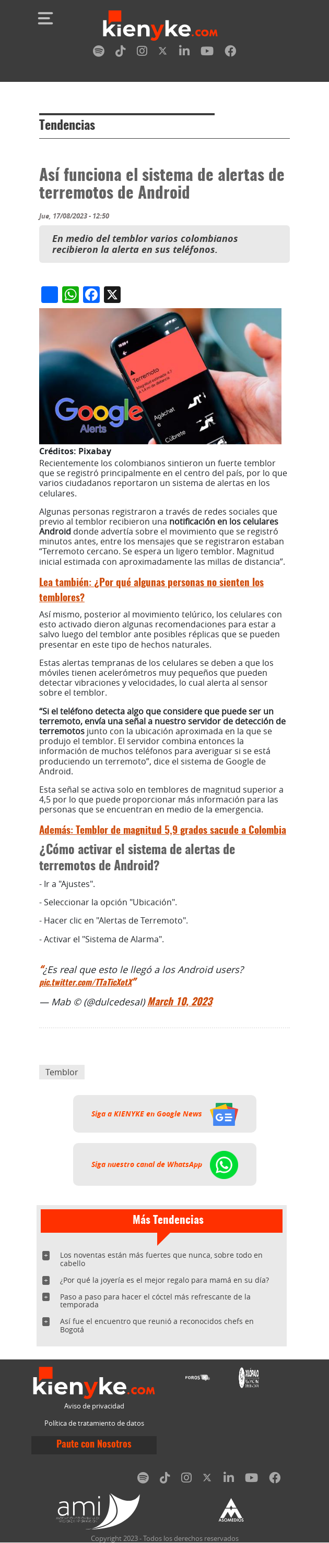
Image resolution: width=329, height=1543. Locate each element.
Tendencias (67, 126)
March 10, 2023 (179, 1002)
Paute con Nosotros (94, 1445)
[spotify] (98, 53)
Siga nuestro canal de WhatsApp (164, 1164)
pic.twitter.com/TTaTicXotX (85, 983)
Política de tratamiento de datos (94, 1423)
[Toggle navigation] (45, 18)
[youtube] (207, 53)
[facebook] (230, 53)
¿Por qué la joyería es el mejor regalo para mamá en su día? (164, 1280)
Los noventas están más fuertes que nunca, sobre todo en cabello (161, 1259)
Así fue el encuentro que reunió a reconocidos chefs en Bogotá (157, 1325)
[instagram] (142, 53)
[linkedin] (184, 53)
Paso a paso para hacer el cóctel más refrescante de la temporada (155, 1301)
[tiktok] (120, 53)
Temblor (61, 1072)
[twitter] (163, 53)
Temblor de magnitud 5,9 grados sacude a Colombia (162, 831)
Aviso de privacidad (94, 1406)
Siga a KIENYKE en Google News (164, 1114)
